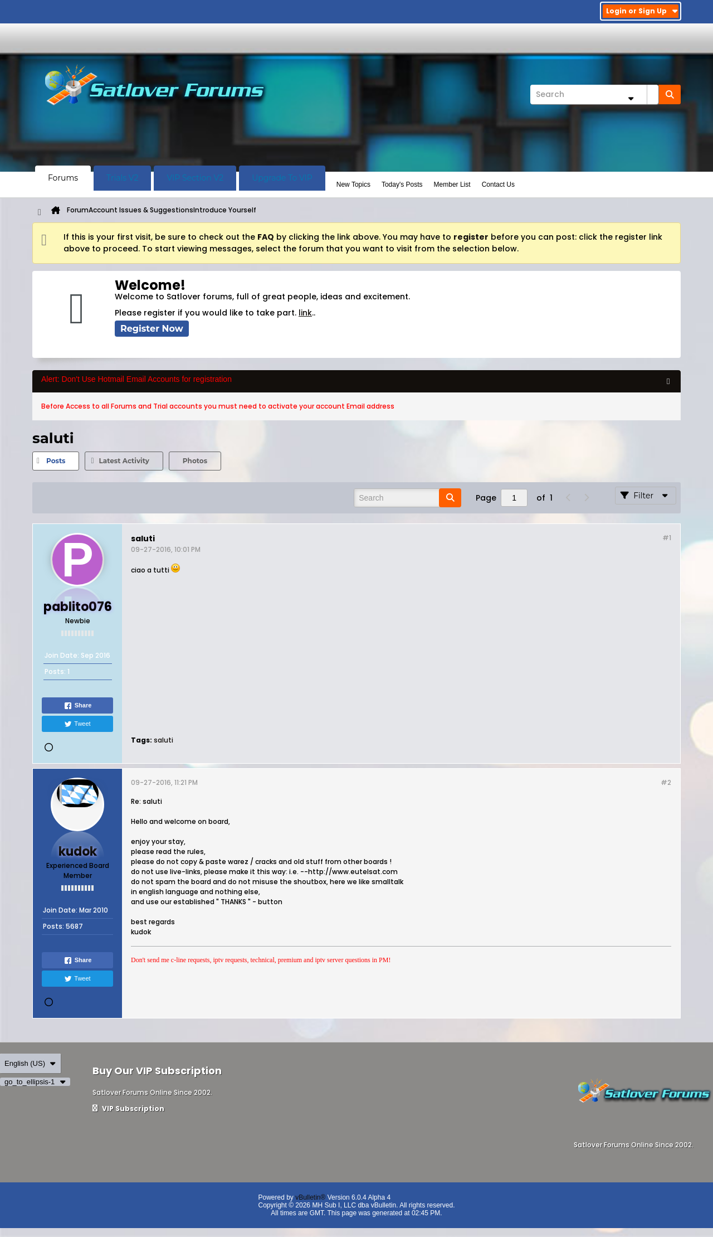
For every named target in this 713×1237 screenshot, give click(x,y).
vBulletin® (310, 1197)
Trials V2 (122, 178)
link (305, 312)
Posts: (55, 671)
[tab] (55, 461)
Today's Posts (402, 184)
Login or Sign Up (642, 11)
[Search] (594, 94)
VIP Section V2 (195, 178)
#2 (666, 782)
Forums (63, 178)
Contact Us (498, 184)
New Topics (353, 184)
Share (78, 705)
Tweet (77, 724)
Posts (55, 461)
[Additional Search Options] (630, 98)
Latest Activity (124, 461)
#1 (666, 537)
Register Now (151, 328)
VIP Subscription (128, 1108)
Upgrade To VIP (282, 178)
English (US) (30, 1063)
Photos (195, 461)
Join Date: (62, 655)
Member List (452, 184)
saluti (163, 740)
